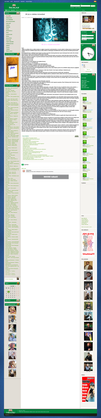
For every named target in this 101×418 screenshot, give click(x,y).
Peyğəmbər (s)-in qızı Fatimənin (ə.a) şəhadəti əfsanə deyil (35, 154)
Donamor (11, 414)
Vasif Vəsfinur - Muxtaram (10, 274)
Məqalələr (32, 17)
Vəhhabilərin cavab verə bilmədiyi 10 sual (31, 152)
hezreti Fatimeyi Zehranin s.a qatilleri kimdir (32, 157)
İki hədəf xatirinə (26, 146)
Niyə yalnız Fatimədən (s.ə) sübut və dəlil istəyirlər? (33, 143)
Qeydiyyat (72, 7)
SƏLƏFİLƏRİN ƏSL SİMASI (28, 158)
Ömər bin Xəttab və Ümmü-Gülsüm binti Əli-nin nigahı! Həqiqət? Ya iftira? (38, 156)
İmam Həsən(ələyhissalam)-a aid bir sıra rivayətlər (33, 159)
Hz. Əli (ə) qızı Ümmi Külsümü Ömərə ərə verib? (33, 151)
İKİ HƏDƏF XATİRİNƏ (27, 153)
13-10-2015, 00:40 (40, 17)
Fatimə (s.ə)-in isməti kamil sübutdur (30, 144)
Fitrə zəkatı (88, 162)
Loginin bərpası (78, 7)
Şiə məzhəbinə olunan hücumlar (29, 142)
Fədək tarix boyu (26, 145)
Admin (26, 17)
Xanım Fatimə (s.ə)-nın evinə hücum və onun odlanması (34, 149)
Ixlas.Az (20, 410)
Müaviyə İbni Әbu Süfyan (28, 150)
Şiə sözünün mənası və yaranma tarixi (31, 141)
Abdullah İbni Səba (27, 140)
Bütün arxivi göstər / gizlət (87, 226)
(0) (48, 17)
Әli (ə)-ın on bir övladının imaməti (30, 148)
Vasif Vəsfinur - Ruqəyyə (10, 273)
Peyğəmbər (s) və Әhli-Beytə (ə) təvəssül (31, 139)
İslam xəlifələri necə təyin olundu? (30, 137)
